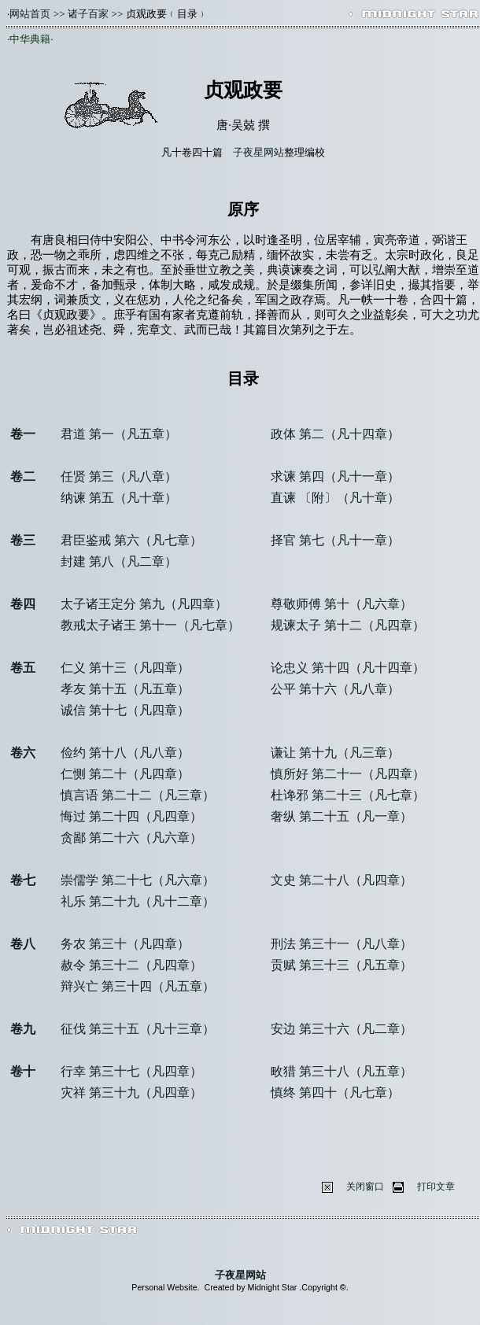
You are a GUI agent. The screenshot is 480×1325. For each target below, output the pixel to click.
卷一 (22, 434)
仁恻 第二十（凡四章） (125, 774)
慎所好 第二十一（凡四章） (348, 774)
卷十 (22, 1071)
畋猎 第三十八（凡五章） (341, 1071)
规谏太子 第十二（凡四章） (348, 625)
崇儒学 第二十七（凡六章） (138, 880)
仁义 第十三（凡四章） (125, 667)
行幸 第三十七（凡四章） (131, 1071)
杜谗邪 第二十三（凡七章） (348, 795)
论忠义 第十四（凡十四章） (348, 667)
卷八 (22, 943)
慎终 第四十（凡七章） (335, 1092)
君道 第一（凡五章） (119, 434)
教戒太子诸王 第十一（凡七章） (150, 625)
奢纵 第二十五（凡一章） (341, 816)
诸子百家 (88, 14)
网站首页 (29, 14)
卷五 (22, 667)
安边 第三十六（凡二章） (341, 1028)
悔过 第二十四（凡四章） (131, 816)
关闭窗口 (365, 1186)
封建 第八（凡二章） (119, 561)
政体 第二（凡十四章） (335, 434)
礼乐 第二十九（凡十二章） (138, 901)
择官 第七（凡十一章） (335, 540)
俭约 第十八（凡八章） (125, 752)
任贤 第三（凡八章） (119, 476)
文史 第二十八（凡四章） (341, 880)
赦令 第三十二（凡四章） (131, 965)
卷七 (22, 880)
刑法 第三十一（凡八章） (341, 943)
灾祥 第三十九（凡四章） (131, 1092)
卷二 (22, 476)
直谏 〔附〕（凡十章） (335, 497)
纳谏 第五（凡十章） (119, 497)
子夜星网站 (258, 152)
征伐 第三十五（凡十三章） (138, 1028)
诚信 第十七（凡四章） (125, 710)
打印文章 (436, 1186)
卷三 (22, 540)
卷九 (22, 1028)
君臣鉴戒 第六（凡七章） (131, 540)
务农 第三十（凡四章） (125, 943)
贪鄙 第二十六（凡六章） (131, 837)
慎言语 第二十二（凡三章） (138, 795)
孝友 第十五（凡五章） (125, 689)
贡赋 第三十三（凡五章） (341, 965)
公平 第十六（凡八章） (335, 689)
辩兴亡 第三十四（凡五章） (138, 986)
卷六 (22, 752)
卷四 (22, 604)
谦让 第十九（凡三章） (335, 752)
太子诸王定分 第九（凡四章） (144, 604)
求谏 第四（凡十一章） (335, 476)
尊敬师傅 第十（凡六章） (341, 604)
